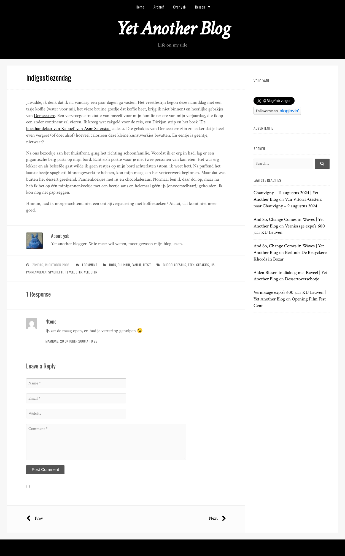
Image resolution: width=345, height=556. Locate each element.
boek (112, 264)
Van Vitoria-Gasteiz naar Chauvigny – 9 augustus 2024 (288, 202)
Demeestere (44, 116)
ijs (213, 264)
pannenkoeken (36, 272)
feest (147, 264)
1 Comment (89, 264)
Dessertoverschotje (302, 279)
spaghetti (55, 272)
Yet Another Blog (172, 28)
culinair (124, 264)
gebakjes (202, 264)
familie (136, 264)
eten (191, 264)
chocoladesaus (174, 264)
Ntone (50, 321)
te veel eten (73, 272)
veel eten (90, 272)
